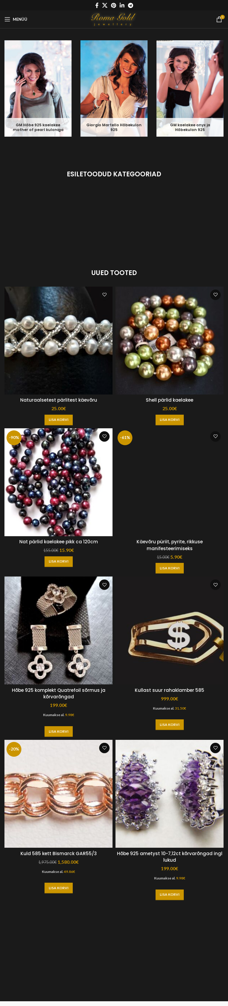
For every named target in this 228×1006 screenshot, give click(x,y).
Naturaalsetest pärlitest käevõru (58, 400)
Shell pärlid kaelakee (169, 400)
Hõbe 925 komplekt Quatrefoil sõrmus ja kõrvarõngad (58, 693)
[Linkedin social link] (122, 5)
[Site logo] (114, 18)
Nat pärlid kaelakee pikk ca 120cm (58, 541)
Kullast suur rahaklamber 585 (169, 690)
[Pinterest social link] (113, 5)
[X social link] (104, 5)
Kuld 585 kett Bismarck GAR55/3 (58, 853)
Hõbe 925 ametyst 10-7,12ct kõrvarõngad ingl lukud (169, 856)
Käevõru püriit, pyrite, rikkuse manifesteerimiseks (169, 545)
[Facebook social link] (97, 5)
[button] (59, 420)
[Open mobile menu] (15, 19)
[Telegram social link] (130, 5)
